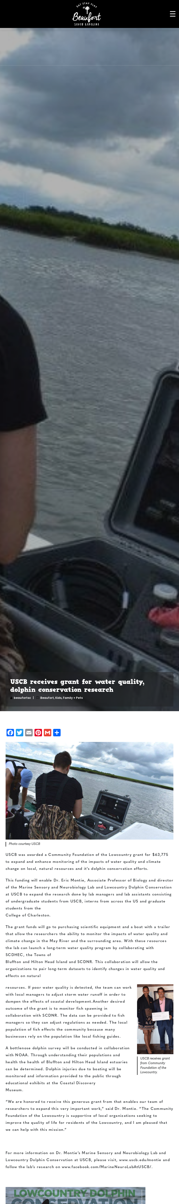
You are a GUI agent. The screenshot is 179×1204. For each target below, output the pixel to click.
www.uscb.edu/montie (140, 1160)
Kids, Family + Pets (69, 698)
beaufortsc (22, 698)
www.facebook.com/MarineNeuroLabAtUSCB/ (105, 1167)
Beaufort (47, 698)
